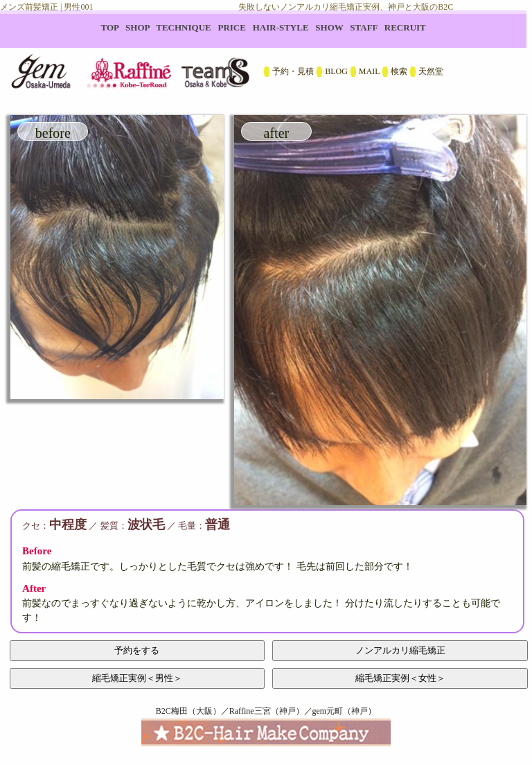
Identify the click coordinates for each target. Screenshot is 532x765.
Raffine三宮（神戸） (266, 711)
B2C (266, 55)
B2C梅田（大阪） (188, 711)
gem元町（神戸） (344, 711)
